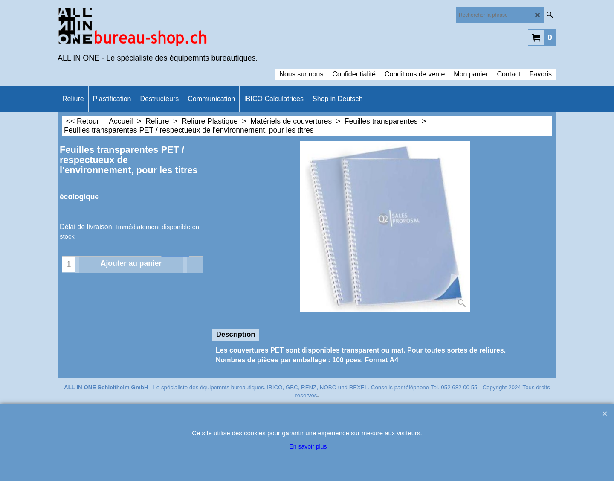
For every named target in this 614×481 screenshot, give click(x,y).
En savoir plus (308, 446)
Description (235, 334)
